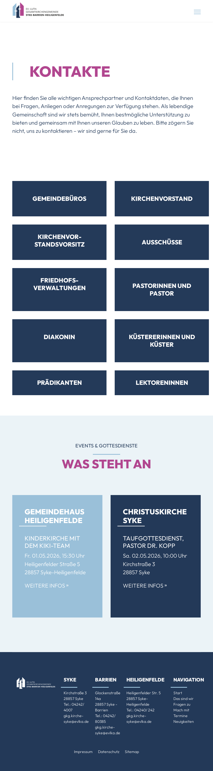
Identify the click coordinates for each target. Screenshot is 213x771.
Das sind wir (183, 698)
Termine (180, 715)
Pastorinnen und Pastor (161, 289)
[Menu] (197, 12)
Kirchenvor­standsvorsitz (59, 240)
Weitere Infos (47, 585)
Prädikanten (59, 382)
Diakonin (59, 337)
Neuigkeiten (183, 721)
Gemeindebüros (59, 198)
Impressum (83, 751)
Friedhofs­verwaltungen (59, 284)
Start (177, 692)
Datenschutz (108, 751)
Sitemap (132, 751)
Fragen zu (181, 704)
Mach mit (181, 710)
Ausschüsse (162, 242)
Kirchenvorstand (162, 198)
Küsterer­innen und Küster (162, 340)
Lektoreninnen (162, 382)
